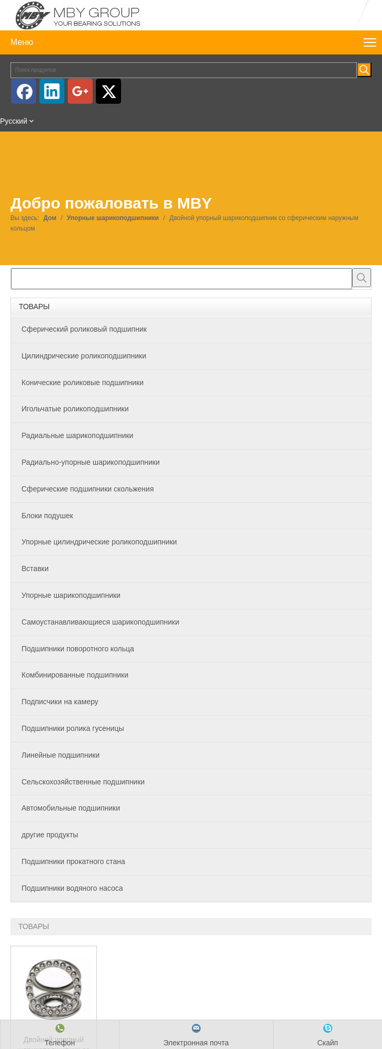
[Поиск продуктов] (183, 70)
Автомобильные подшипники (70, 808)
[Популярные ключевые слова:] (364, 69)
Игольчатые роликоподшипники (74, 409)
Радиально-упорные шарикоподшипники (90, 462)
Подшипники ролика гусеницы (72, 728)
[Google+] (80, 91)
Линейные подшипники (60, 755)
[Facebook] (23, 91)
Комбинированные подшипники (74, 675)
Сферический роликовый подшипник (84, 329)
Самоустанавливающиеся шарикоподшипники (100, 622)
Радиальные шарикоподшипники (77, 435)
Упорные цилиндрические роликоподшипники (99, 542)
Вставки (35, 568)
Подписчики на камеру (60, 701)
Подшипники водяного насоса (72, 888)
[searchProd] (181, 278)
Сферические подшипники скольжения (87, 489)
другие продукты (49, 835)
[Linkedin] (51, 91)
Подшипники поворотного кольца (77, 648)
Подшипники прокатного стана (73, 861)
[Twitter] (108, 91)
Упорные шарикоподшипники (71, 595)
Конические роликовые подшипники (82, 382)
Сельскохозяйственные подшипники (83, 782)
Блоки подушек (47, 515)
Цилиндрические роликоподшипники (83, 356)
